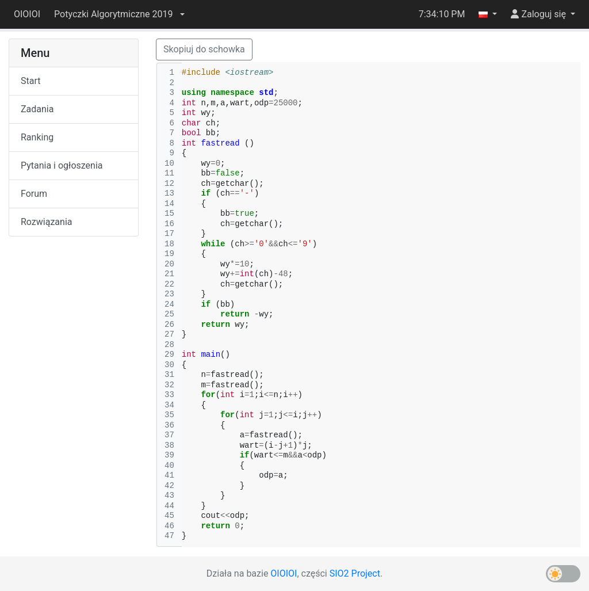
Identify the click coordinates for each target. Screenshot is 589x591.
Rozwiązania (46, 221)
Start (30, 80)
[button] (119, 14)
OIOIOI (27, 14)
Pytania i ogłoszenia (62, 165)
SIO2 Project (355, 573)
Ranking (37, 137)
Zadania (37, 109)
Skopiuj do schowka (204, 49)
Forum (34, 193)
